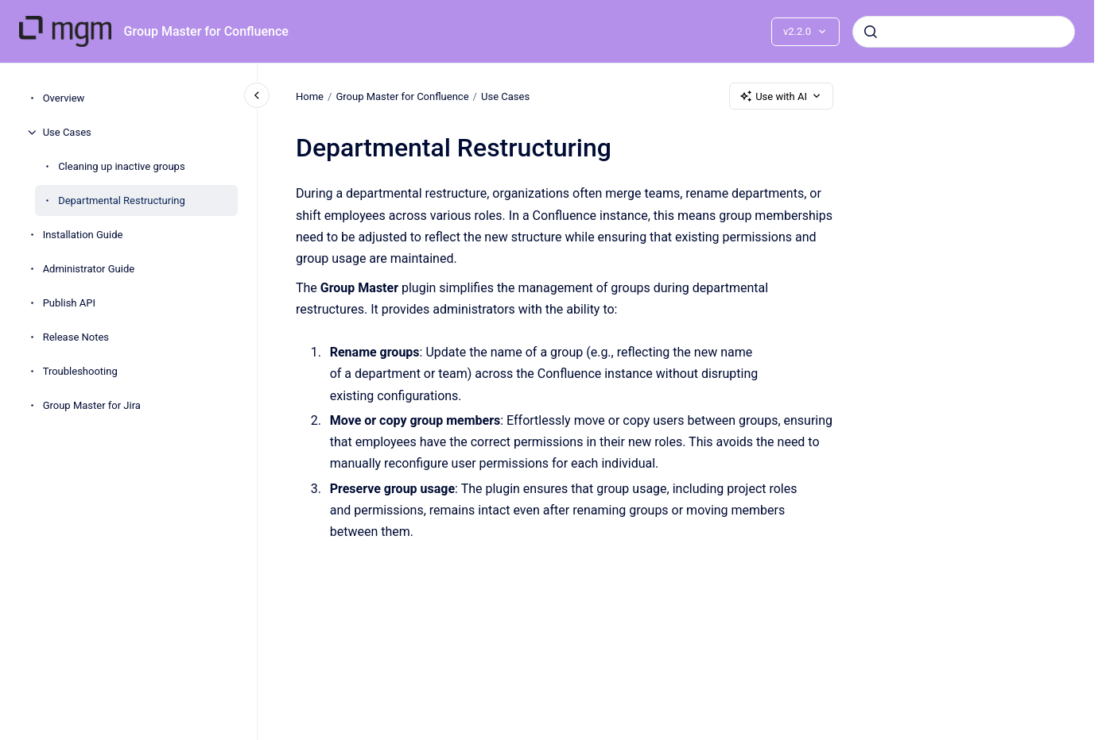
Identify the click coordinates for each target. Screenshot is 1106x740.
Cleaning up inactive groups (121, 166)
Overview (64, 98)
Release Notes (76, 337)
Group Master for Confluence (206, 31)
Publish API (69, 303)
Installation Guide (83, 235)
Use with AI (781, 96)
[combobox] (963, 32)
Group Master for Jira (92, 405)
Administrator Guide (88, 269)
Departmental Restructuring (121, 200)
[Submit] (870, 31)
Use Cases (67, 132)
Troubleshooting (80, 371)
